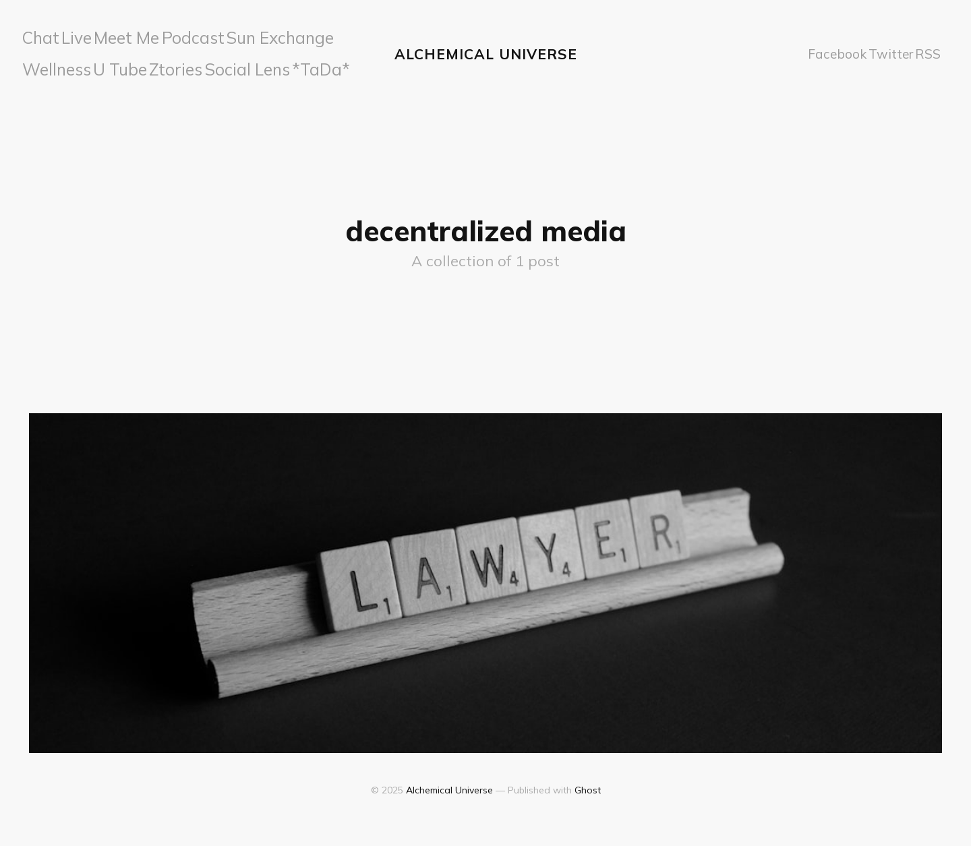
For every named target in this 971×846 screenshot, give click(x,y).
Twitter (882, 50)
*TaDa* (205, 64)
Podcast (172, 36)
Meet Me (119, 36)
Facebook (828, 50)
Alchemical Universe (485, 50)
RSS (925, 50)
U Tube (44, 64)
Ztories (92, 64)
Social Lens (148, 64)
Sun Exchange (237, 36)
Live (75, 36)
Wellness (304, 36)
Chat (40, 36)
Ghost (588, 783)
